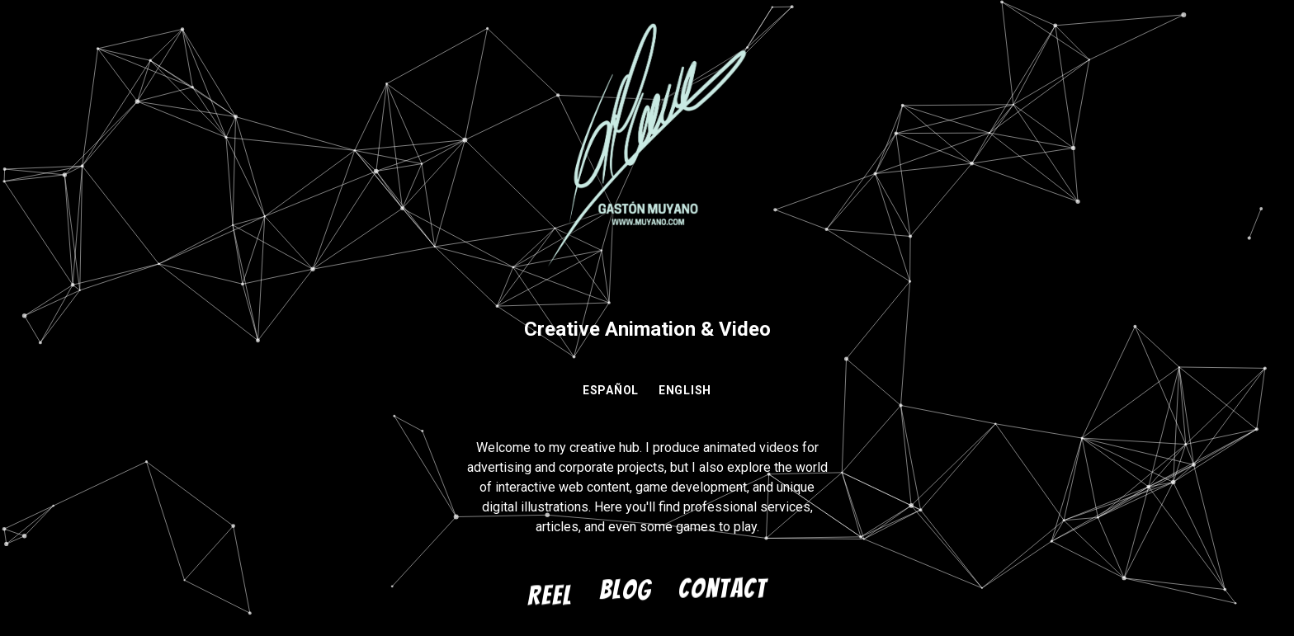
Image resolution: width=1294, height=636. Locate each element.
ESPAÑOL (611, 390)
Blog (625, 590)
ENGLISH (685, 390)
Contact (722, 589)
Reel (550, 596)
